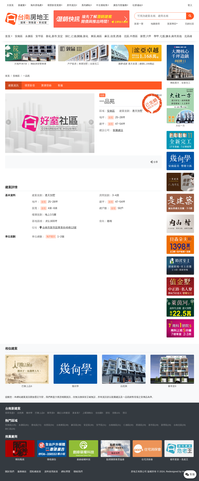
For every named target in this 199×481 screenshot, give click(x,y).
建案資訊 (13, 85)
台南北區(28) (180, 425)
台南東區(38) (62, 425)
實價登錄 (46, 85)
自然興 (20, 413)
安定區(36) (89, 425)
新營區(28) (166, 425)
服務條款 (21, 471)
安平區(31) (101, 425)
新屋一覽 (138, 23)
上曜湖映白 (87, 413)
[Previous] (57, 19)
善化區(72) (36, 425)
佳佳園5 (99, 413)
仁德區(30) (128, 425)
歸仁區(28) (10, 429)
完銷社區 (189, 23)
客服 (60, 85)
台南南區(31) (115, 425)
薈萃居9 (51, 413)
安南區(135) (10, 425)
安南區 (16, 76)
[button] (9, 36)
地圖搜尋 (155, 23)
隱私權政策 (35, 471)
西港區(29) (141, 425)
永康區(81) (24, 425)
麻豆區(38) (76, 425)
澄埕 (108, 413)
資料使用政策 (51, 471)
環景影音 (30, 85)
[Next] (125, 19)
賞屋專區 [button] (171, 23)
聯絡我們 (78, 471)
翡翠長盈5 (10, 413)
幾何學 (29, 413)
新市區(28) (153, 425)
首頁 (7, 76)
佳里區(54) (49, 425)
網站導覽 (65, 471)
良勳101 (116, 413)
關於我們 (9, 471)
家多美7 (76, 413)
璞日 (125, 413)
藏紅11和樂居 (63, 413)
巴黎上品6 (40, 413)
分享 (154, 162)
